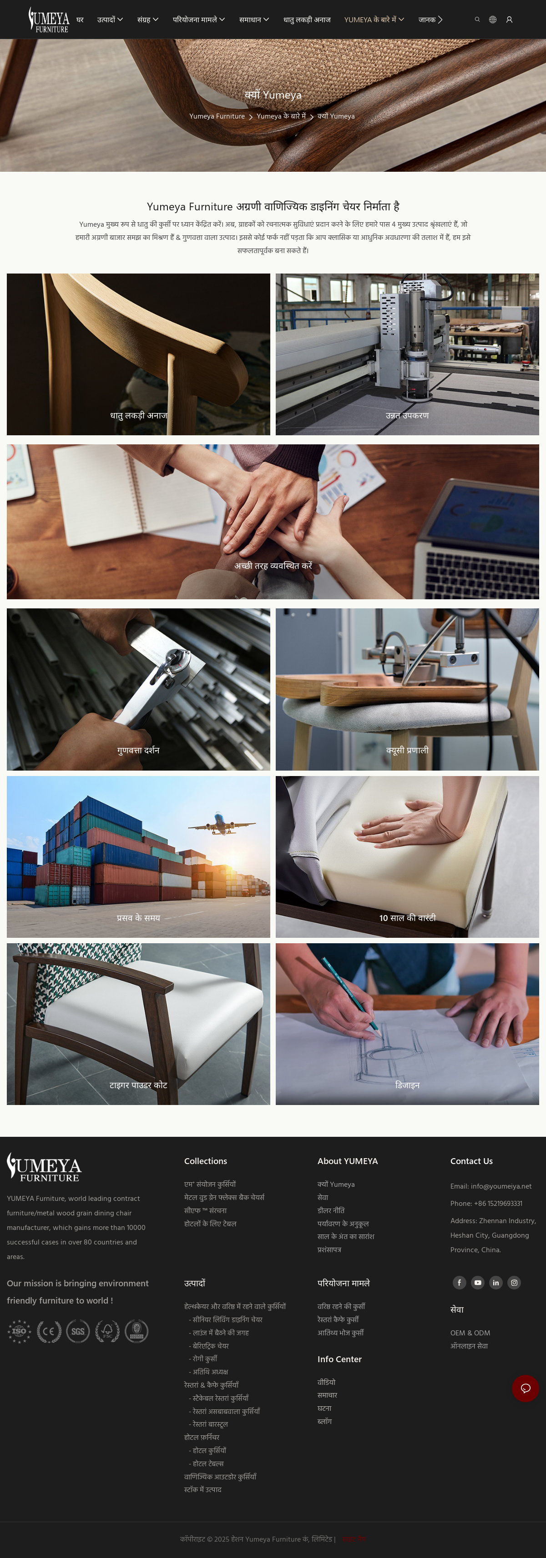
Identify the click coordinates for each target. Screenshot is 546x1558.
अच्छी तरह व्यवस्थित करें (273, 565)
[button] (440, 19)
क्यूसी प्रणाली (407, 750)
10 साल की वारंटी (407, 917)
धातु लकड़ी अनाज (138, 415)
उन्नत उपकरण (407, 415)
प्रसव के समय (138, 917)
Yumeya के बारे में (281, 117)
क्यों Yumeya (336, 117)
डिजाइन (407, 1084)
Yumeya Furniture (217, 117)
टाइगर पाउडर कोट (138, 1084)
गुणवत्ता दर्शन (138, 750)
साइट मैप (353, 1540)
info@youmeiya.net (501, 1187)
